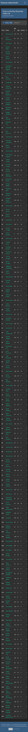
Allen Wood (9, 371)
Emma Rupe (9, 286)
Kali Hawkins (9, 541)
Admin (10, 729)
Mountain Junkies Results (9, 3)
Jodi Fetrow (9, 137)
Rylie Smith (9, 620)
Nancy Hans (9, 205)
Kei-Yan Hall (9, 592)
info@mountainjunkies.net (21, 726)
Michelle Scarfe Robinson (8, 200)
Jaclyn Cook (9, 447)
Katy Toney (9, 423)
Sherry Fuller (9, 323)
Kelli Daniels (9, 73)
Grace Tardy (9, 522)
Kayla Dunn (9, 220)
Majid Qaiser (9, 276)
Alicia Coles (9, 648)
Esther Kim (9, 328)
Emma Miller (9, 545)
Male (11, 22)
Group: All (16, 22)
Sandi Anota (9, 451)
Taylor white (9, 385)
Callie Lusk (9, 588)
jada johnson (9, 442)
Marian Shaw (9, 300)
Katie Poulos (9, 151)
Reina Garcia (9, 456)
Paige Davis (9, 314)
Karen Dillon (9, 62)
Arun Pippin (9, 606)
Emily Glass (9, 494)
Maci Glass (9, 43)
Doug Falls (8, 82)
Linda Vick (8, 127)
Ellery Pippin (9, 611)
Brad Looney (9, 34)
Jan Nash (8, 517)
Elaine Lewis (9, 238)
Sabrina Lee (9, 489)
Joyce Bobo (9, 559)
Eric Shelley (9, 644)
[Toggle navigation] (25, 2)
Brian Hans (9, 224)
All (3, 22)
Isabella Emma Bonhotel (8, 92)
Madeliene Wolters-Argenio (9, 67)
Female (7, 22)
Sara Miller (9, 550)
